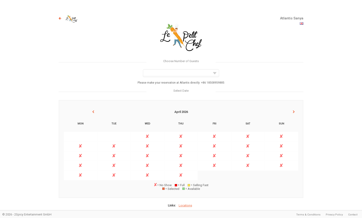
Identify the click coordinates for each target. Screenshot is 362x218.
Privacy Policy (334, 214)
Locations (185, 205)
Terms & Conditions (308, 214)
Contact (352, 214)
